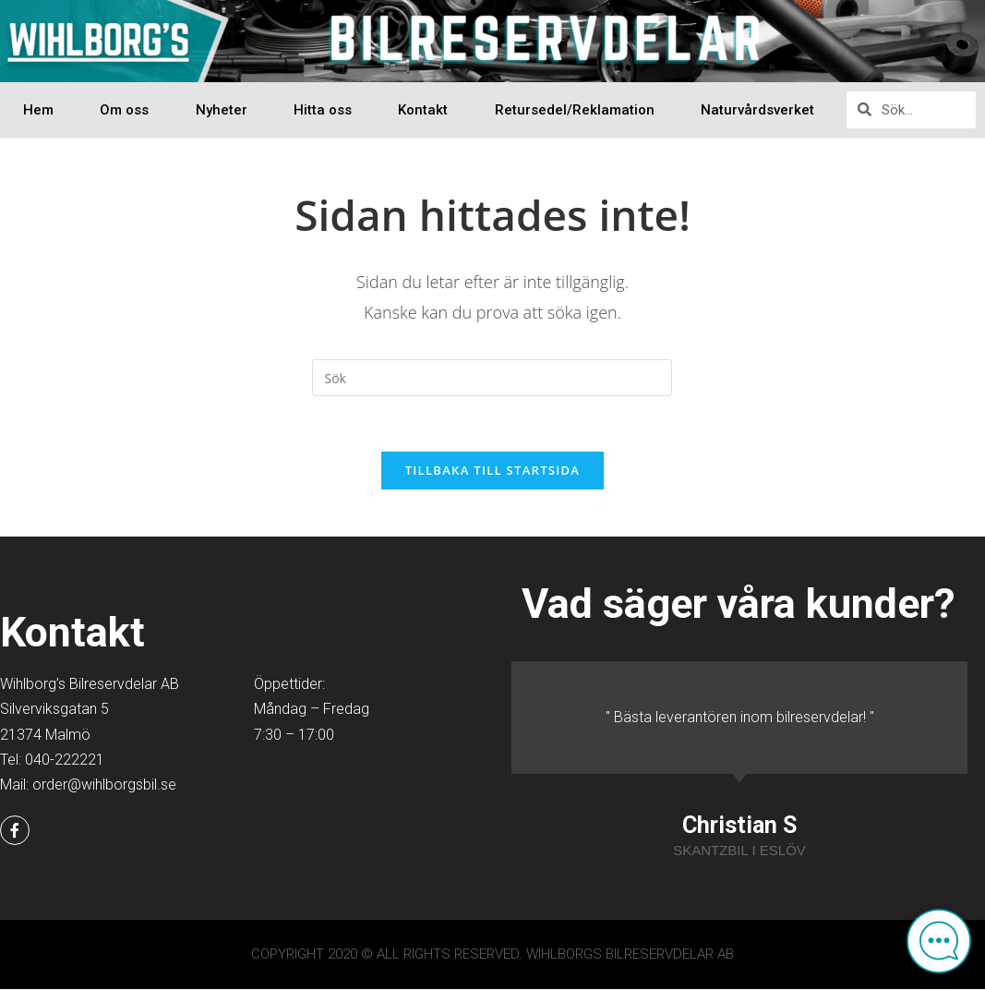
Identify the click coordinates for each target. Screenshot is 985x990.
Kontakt (423, 110)
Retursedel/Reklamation (575, 110)
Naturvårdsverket (757, 110)
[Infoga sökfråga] (492, 377)
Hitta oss (323, 110)
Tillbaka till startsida (493, 471)
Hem (38, 110)
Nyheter (221, 110)
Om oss (124, 110)
